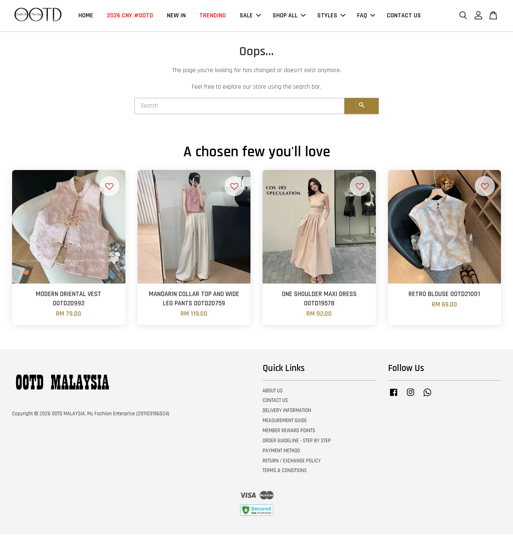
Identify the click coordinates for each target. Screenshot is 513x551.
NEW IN (176, 15)
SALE (250, 15)
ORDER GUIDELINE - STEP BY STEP (297, 440)
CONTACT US (404, 15)
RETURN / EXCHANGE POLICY (292, 461)
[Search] (239, 106)
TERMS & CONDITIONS (285, 470)
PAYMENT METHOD (281, 450)
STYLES (331, 15)
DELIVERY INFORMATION (287, 410)
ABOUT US (273, 390)
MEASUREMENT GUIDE (285, 420)
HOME (85, 15)
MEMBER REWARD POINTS (289, 430)
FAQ (366, 15)
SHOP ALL (289, 15)
